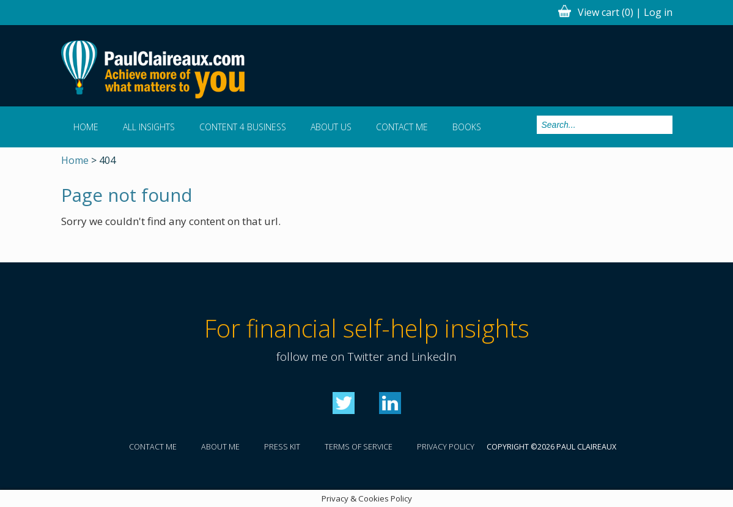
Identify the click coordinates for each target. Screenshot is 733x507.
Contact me (402, 127)
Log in (658, 12)
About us (331, 127)
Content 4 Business (242, 127)
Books (466, 127)
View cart (605, 12)
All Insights (149, 127)
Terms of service (358, 447)
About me (220, 447)
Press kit (282, 447)
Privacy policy (445, 447)
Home (85, 127)
